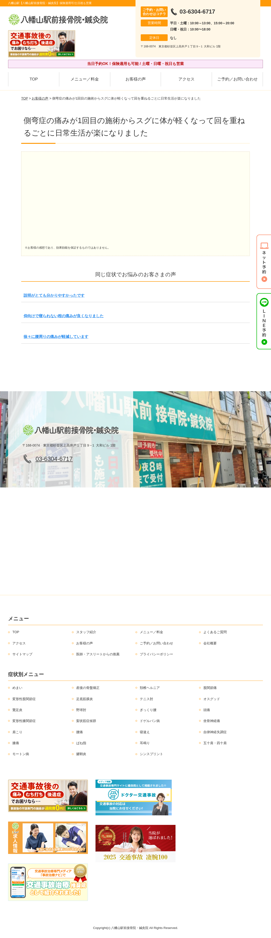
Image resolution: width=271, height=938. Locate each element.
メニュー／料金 (84, 79)
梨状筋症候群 (86, 721)
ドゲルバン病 (150, 721)
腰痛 (79, 732)
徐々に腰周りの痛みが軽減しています (56, 337)
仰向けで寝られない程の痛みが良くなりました (64, 316)
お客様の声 (135, 79)
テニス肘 (146, 699)
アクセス (186, 79)
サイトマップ (22, 654)
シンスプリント (151, 754)
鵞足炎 (17, 710)
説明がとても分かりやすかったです (54, 295)
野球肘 (81, 710)
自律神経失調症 (215, 732)
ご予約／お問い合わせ (237, 79)
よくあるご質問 (215, 632)
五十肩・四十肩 (215, 743)
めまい (17, 688)
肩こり (17, 732)
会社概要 (210, 643)
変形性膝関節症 (24, 721)
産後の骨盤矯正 (88, 688)
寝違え (145, 732)
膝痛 (15, 743)
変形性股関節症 (24, 699)
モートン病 (20, 754)
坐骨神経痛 (211, 721)
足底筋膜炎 (84, 699)
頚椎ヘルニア (150, 688)
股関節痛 (210, 688)
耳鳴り (145, 743)
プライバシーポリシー (156, 654)
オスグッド (211, 699)
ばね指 (81, 743)
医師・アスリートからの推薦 (98, 654)
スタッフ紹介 (86, 632)
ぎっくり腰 (148, 710)
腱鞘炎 (81, 754)
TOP (34, 79)
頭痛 (206, 710)
